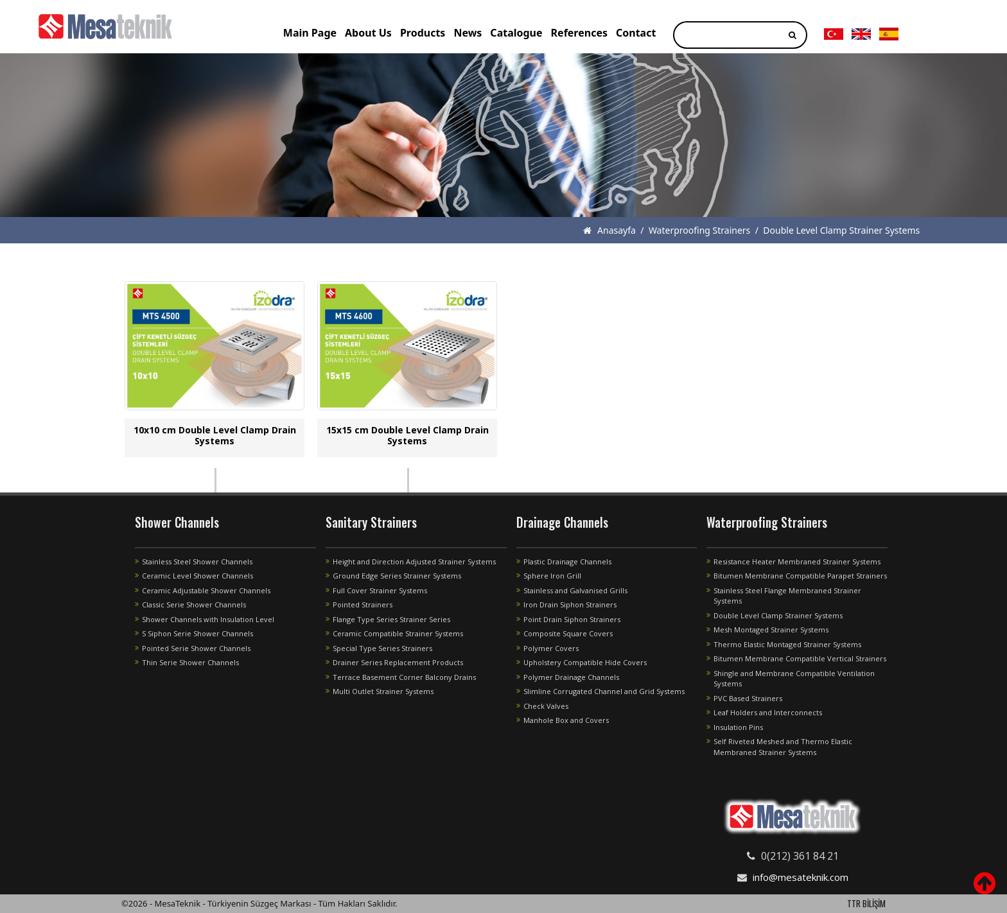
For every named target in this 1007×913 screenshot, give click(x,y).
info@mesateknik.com (800, 877)
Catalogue (516, 33)
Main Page (310, 33)
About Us (368, 33)
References (579, 33)
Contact (636, 33)
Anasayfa (609, 230)
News (467, 33)
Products (423, 33)
